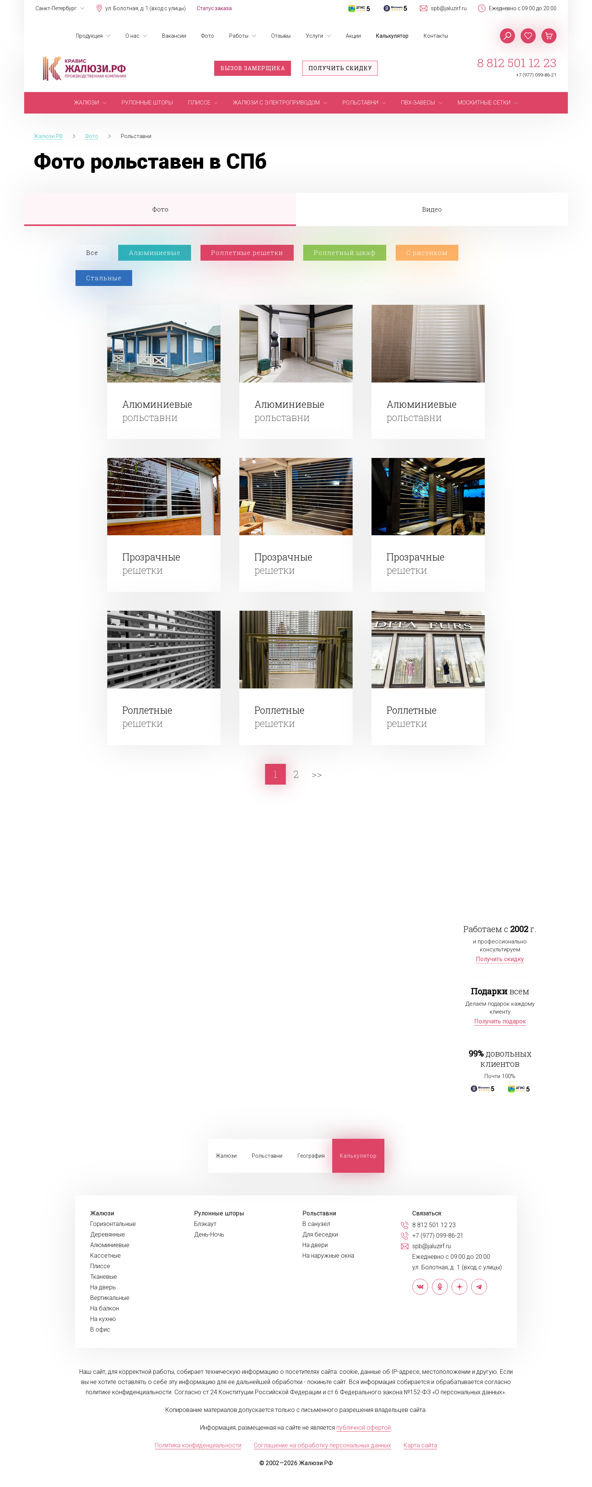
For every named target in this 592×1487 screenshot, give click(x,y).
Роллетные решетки (247, 252)
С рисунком (427, 252)
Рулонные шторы (219, 1213)
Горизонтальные (113, 1224)
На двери (315, 1245)
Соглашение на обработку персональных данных (322, 1445)
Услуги (314, 36)
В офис (100, 1330)
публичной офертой (363, 1427)
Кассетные (105, 1256)
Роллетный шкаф (345, 252)
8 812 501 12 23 (517, 63)
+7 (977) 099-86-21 (536, 74)
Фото (207, 36)
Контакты (436, 36)
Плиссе (100, 1266)
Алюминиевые (154, 252)
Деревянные (107, 1235)
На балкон (104, 1309)
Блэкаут (205, 1224)
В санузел (316, 1224)
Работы (238, 36)
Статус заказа (214, 8)
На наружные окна (328, 1256)
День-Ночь (209, 1235)
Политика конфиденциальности (198, 1445)
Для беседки (320, 1235)
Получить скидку (340, 68)
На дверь (103, 1287)
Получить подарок (500, 1021)
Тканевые (103, 1277)
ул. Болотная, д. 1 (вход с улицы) (145, 8)
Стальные (104, 277)
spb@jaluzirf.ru (449, 8)
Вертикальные (110, 1298)
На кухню (103, 1319)
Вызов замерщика (252, 68)
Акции (353, 36)
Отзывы (281, 36)
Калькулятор (392, 36)
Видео (432, 209)
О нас (132, 36)
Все (92, 252)
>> (316, 774)
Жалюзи (226, 1156)
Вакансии (174, 36)
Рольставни (267, 1156)
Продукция (89, 36)
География (311, 1156)
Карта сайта (420, 1445)
